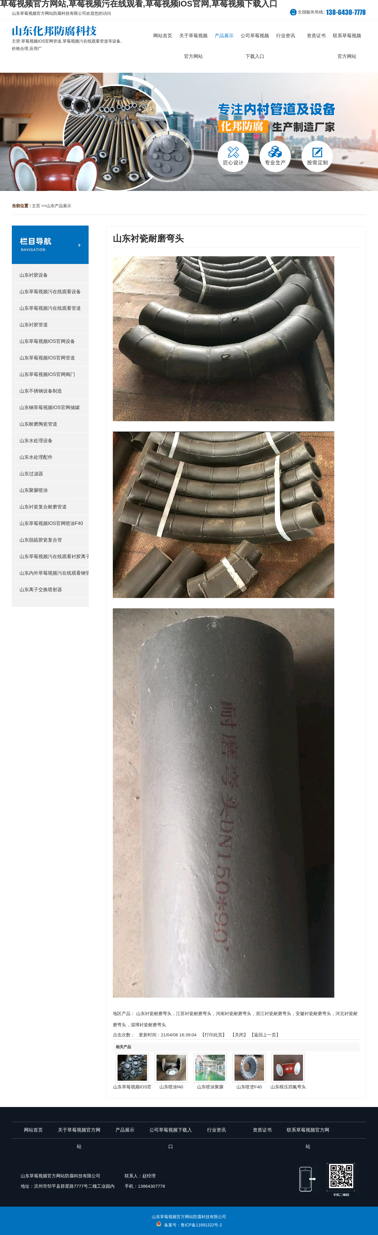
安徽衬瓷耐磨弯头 (313, 1013)
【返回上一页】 (265, 1034)
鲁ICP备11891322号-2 (201, 1225)
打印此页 (213, 1034)
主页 (36, 205)
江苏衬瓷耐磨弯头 (193, 1013)
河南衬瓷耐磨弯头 (233, 1013)
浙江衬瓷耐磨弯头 (273, 1013)
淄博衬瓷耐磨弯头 (148, 1024)
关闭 (239, 1034)
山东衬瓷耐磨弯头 (154, 1013)
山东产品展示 (58, 205)
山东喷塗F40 (249, 1086)
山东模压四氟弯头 (288, 1086)
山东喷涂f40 (171, 1086)
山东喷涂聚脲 (210, 1086)
